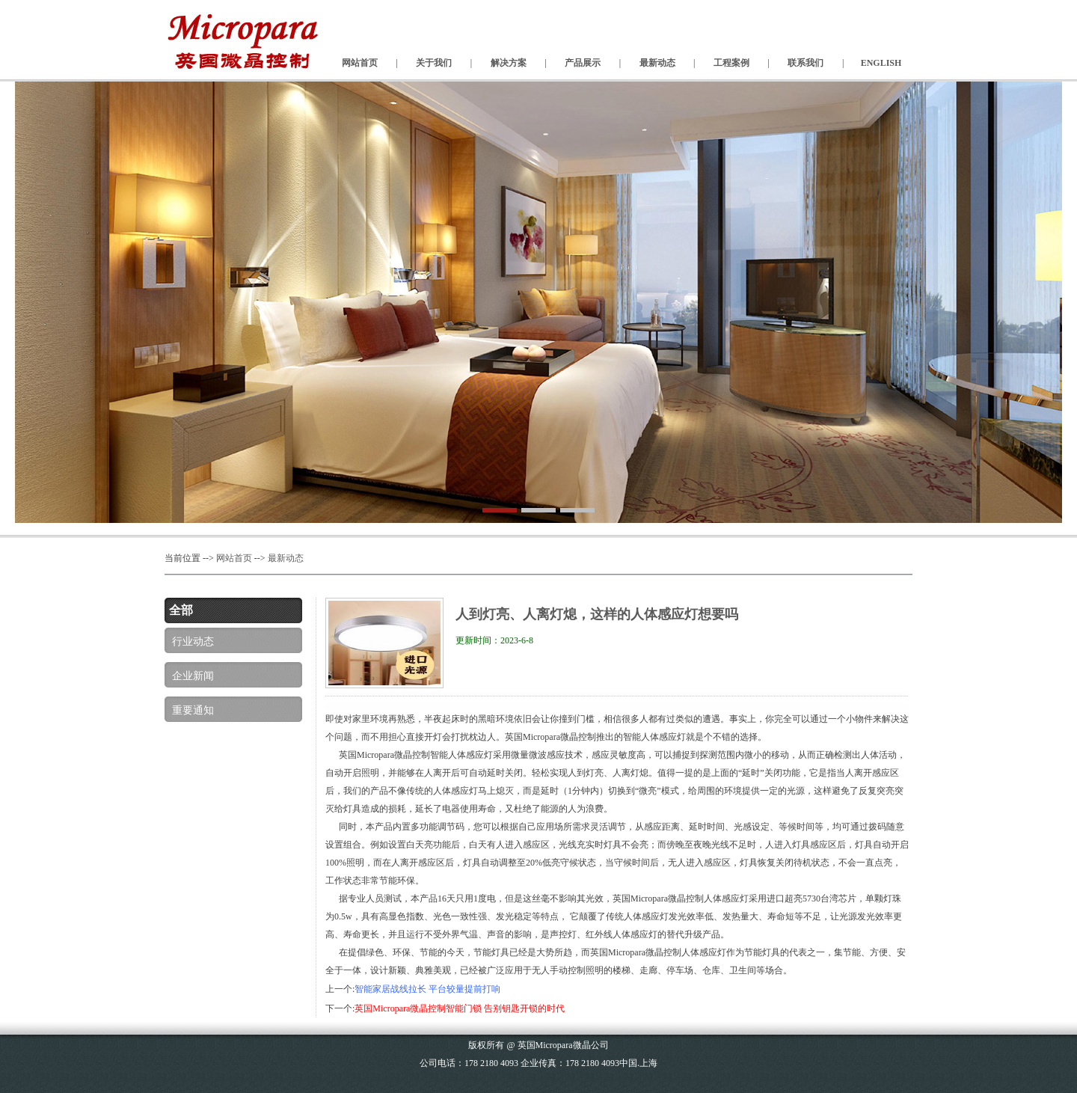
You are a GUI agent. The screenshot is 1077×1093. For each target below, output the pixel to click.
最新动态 (286, 558)
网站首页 (234, 558)
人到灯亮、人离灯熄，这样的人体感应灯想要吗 (596, 614)
